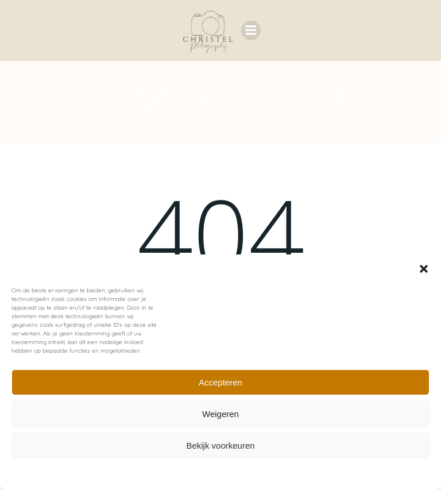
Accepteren (220, 382)
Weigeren (220, 414)
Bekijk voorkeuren (220, 445)
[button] (424, 269)
